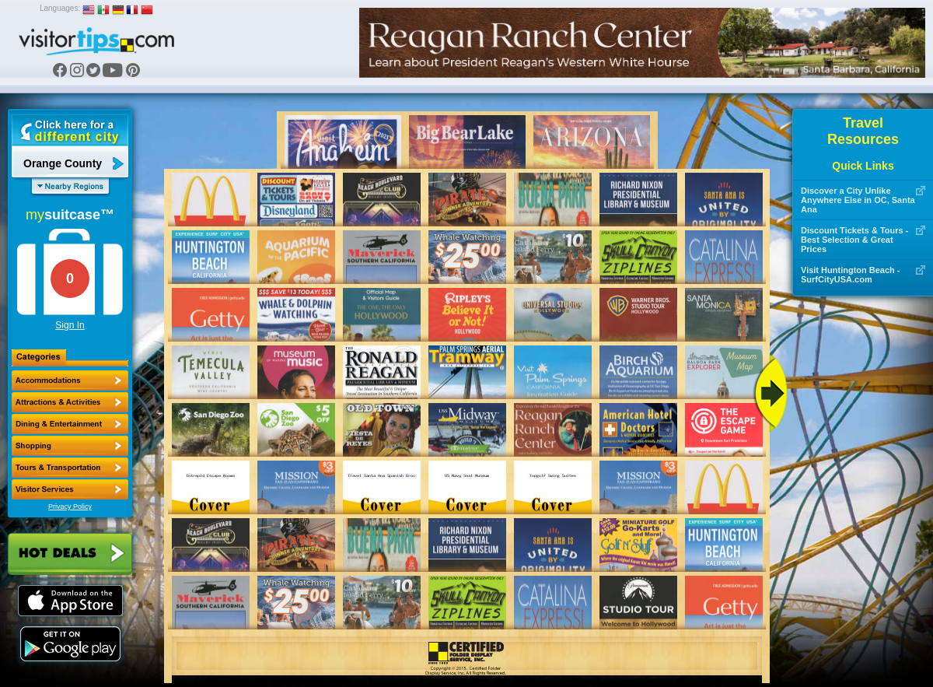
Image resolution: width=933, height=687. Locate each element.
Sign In (69, 325)
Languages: (60, 8)
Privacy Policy (70, 506)
